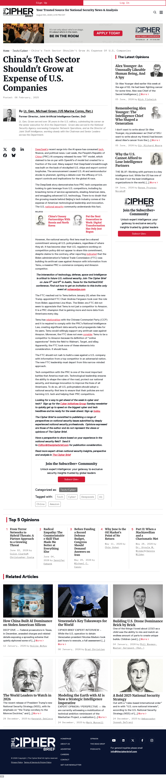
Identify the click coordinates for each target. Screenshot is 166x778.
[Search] (154, 12)
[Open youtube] (114, 740)
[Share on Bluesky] (13, 155)
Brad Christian (95, 649)
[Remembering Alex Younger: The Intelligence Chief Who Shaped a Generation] (156, 112)
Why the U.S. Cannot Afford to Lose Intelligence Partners (128, 160)
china (41, 504)
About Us (65, 744)
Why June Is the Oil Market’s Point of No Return (115, 534)
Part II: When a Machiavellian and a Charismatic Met (147, 534)
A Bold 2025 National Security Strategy (136, 697)
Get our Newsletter (71, 765)
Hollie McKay (38, 646)
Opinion (94, 739)
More (144, 94)
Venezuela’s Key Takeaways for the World (82, 623)
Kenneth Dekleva (42, 718)
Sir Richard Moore (150, 145)
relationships (53, 319)
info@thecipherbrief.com (124, 751)
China (38, 156)
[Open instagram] (152, 740)
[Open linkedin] (123, 740)
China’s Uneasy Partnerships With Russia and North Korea (59, 221)
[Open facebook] (142, 740)
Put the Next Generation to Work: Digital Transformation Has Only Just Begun (95, 224)
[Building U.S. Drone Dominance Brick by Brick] (138, 601)
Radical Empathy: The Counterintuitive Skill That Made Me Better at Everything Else (54, 540)
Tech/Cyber (20, 50)
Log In (124, 2)
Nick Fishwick (147, 99)
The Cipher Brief (61, 454)
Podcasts (95, 749)
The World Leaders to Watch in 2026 (27, 697)
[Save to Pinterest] (13, 149)
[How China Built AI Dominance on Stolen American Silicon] (28, 601)
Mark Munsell (94, 722)
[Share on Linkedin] (22, 149)
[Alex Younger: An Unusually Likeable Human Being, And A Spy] (156, 70)
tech (100, 149)
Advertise (66, 749)
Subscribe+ (71, 479)
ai (100, 496)
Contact (65, 760)
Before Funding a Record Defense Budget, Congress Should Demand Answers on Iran (84, 542)
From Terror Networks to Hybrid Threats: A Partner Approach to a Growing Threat (22, 537)
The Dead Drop (97, 744)
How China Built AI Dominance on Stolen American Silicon (27, 623)
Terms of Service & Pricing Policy (37, 762)
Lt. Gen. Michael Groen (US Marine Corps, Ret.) (58, 111)
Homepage (66, 739)
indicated (91, 253)
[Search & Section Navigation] (161, 12)
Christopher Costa (22, 557)
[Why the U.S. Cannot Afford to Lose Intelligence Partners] (156, 158)
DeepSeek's (41, 149)
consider (88, 334)
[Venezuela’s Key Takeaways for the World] (83, 601)
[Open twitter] (133, 740)
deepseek (87, 496)
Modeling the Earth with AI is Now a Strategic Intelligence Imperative (81, 699)
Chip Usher (112, 547)
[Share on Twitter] (5, 149)
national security (54, 206)
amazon (54, 504)
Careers (65, 754)
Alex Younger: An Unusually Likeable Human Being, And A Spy (130, 71)
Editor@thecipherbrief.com (53, 445)
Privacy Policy (17, 762)
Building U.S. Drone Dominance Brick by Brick (138, 623)
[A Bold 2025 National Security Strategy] (138, 675)
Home (6, 50)
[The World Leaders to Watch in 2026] (28, 675)
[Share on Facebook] (5, 155)
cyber (72, 496)
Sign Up (41, 2)
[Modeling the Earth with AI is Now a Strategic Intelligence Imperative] (83, 675)
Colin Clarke (18, 554)
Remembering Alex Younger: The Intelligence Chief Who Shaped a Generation (130, 115)
